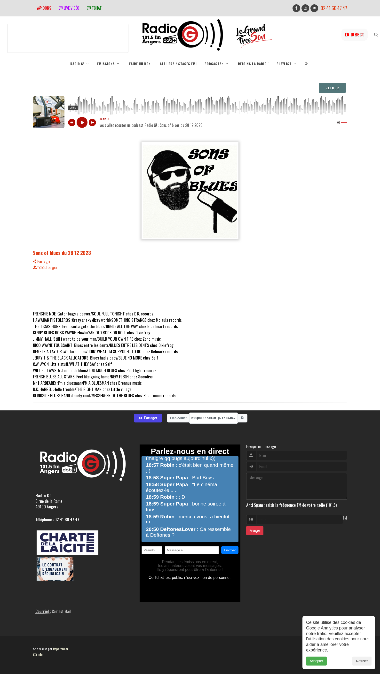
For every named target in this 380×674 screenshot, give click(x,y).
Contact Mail (61, 611)
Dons (44, 8)
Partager (42, 261)
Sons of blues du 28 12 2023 (62, 252)
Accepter (316, 661)
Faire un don (140, 63)
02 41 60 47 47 (334, 8)
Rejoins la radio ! (253, 63)
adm (38, 654)
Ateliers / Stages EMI (178, 63)
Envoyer (254, 531)
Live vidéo (69, 8)
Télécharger (45, 268)
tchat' (94, 8)
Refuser (362, 661)
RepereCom (60, 648)
